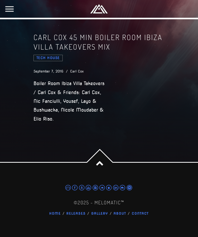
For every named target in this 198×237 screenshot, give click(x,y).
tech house (48, 58)
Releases (76, 214)
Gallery (99, 214)
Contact (140, 214)
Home (55, 214)
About (119, 214)
